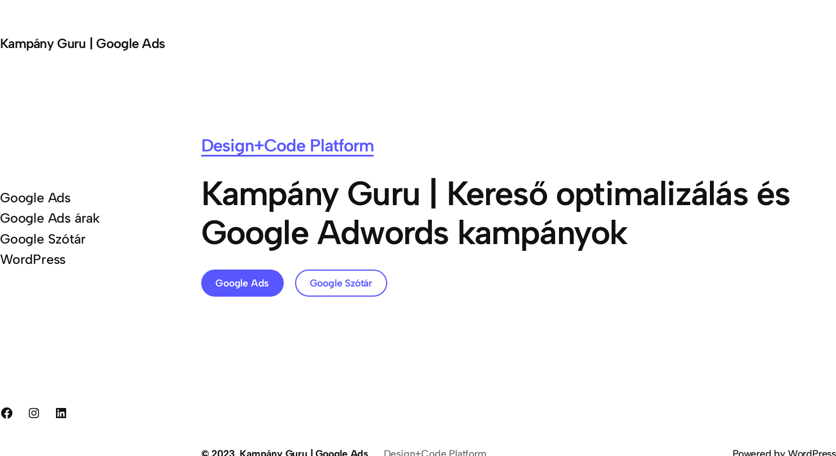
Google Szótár (341, 283)
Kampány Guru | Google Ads (82, 43)
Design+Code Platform (287, 145)
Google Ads (242, 283)
